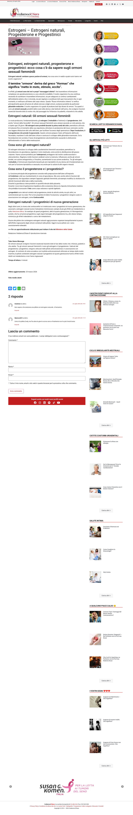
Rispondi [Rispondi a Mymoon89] (17, 324)
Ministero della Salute (64, 229)
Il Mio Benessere (15, 21)
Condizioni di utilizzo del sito (47, 806)
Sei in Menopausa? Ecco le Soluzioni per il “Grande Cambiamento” (112, 466)
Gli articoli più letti (100, 140)
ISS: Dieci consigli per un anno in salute (111, 238)
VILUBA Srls (73, 804)
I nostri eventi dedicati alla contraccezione (103, 294)
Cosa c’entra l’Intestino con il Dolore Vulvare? (112, 488)
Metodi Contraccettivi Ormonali (30, 25)
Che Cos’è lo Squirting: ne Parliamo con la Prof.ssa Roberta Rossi (111, 659)
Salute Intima (96, 521)
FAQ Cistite (107, 572)
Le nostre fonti (61, 806)
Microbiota (78, 21)
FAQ (102, 21)
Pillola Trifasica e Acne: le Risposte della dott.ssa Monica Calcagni (111, 303)
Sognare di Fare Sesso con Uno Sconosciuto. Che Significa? (112, 744)
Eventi (95, 21)
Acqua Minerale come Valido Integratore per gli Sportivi (112, 260)
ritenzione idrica (18, 211)
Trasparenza (77, 806)
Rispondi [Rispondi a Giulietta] (17, 310)
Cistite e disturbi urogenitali (104, 435)
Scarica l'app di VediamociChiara (106, 124)
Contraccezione (17, 25)
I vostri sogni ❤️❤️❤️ (100, 691)
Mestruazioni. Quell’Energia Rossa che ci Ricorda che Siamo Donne (112, 381)
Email (11, 375)
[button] (106, 283)
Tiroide (70, 21)
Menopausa (61, 21)
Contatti (101, 806)
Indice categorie (86, 806)
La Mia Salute (27, 21)
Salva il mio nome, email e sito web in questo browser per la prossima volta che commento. (43, 383)
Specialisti (51, 21)
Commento (13, 340)
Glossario (95, 806)
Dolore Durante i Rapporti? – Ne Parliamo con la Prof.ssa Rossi (112, 636)
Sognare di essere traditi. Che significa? (111, 720)
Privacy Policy (34, 806)
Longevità (88, 21)
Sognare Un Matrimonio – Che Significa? (111, 697)
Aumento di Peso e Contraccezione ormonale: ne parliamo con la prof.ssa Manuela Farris (113, 326)
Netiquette (69, 806)
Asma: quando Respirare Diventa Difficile (111, 192)
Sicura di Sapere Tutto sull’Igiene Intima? (110, 357)
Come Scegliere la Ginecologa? (109, 550)
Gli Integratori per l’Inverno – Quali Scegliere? (112, 169)
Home (9, 25)
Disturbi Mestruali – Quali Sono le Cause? (111, 403)
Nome (11, 366)
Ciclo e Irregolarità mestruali (105, 350)
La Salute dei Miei (39, 21)
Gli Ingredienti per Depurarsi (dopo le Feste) (112, 215)
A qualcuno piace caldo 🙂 (103, 606)
